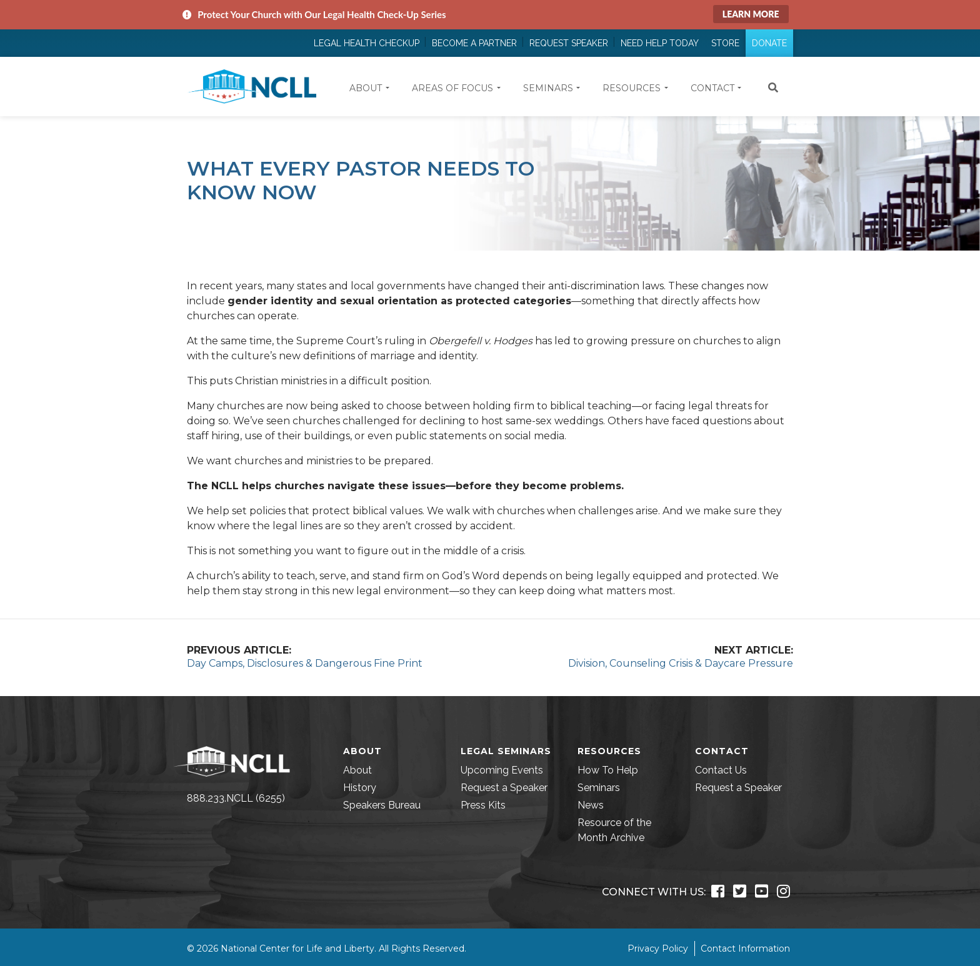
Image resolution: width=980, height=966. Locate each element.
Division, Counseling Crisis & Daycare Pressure (680, 663)
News (591, 805)
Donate (769, 43)
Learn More (750, 14)
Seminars (599, 788)
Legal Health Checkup (366, 43)
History (359, 788)
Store (725, 43)
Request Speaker (568, 43)
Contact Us (721, 770)
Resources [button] (631, 88)
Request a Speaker (504, 788)
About (357, 770)
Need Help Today (660, 43)
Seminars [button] (548, 88)
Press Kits (483, 805)
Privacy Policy (658, 948)
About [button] (365, 88)
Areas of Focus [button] (452, 88)
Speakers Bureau (382, 805)
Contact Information (745, 948)
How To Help (608, 770)
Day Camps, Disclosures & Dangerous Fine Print (304, 663)
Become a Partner (474, 43)
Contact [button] (712, 88)
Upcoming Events (502, 770)
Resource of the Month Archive (614, 830)
